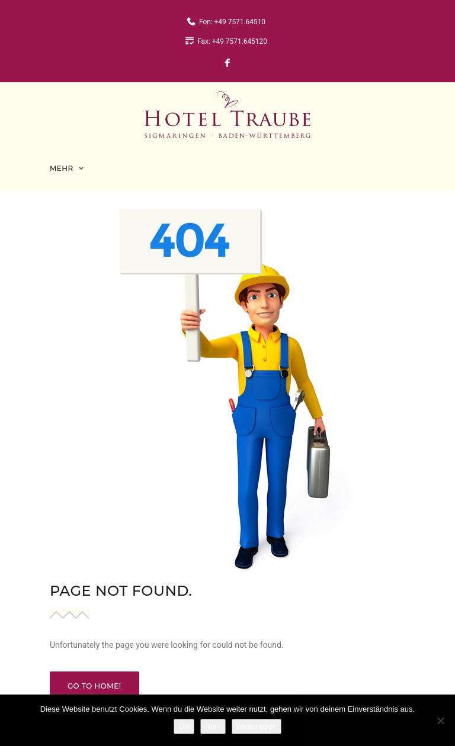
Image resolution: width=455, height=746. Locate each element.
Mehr (61, 158)
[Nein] (440, 720)
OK (184, 726)
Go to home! (94, 676)
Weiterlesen (256, 726)
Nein (213, 726)
